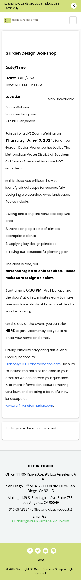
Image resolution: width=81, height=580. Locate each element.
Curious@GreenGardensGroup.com (40, 521)
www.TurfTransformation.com (29, 405)
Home (40, 560)
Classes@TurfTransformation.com (33, 364)
